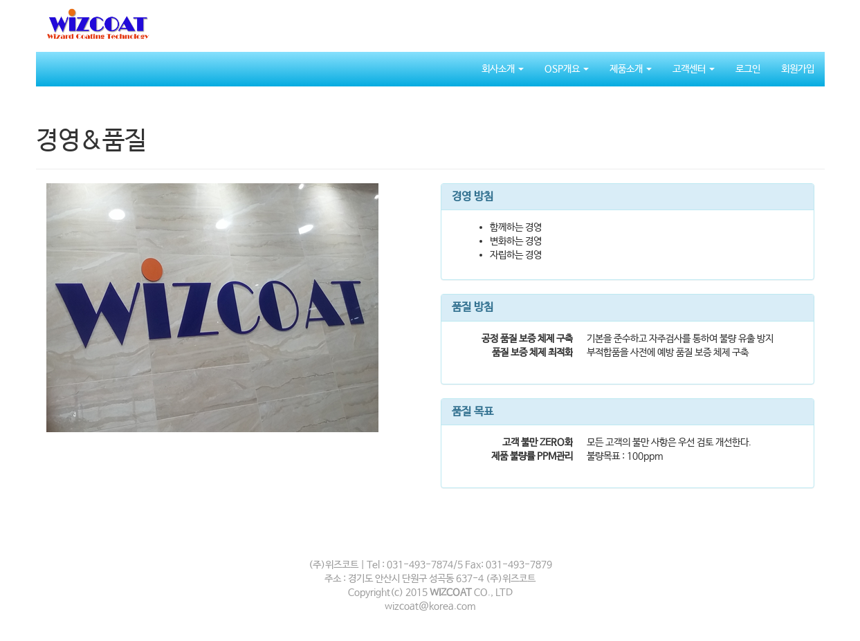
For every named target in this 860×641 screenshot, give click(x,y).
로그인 (747, 69)
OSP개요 (567, 69)
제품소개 (631, 69)
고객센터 (694, 69)
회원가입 (797, 69)
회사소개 (503, 69)
